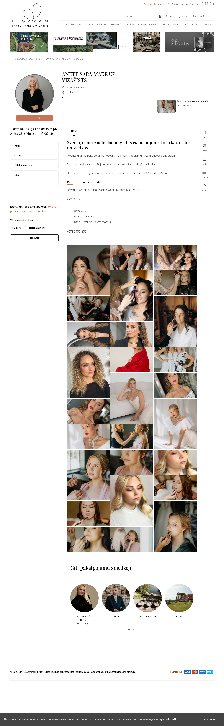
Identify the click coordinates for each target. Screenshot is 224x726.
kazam (31, 59)
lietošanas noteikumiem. (34, 211)
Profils (171, 16)
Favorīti (184, 16)
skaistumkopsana (48, 59)
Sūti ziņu (34, 118)
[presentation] (34, 193)
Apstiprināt (210, 719)
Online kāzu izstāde (122, 24)
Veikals (207, 24)
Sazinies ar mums (180, 4)
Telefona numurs (36, 227)
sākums (21, 59)
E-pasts (17, 227)
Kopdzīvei (85, 24)
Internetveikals (147, 24)
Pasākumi (101, 24)
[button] (129, 629)
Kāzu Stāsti (192, 24)
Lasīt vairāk (171, 719)
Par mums (194, 4)
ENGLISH (208, 16)
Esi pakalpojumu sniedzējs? (156, 4)
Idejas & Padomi (172, 24)
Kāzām (71, 24)
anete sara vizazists (72, 59)
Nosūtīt (34, 237)
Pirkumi (197, 16)
